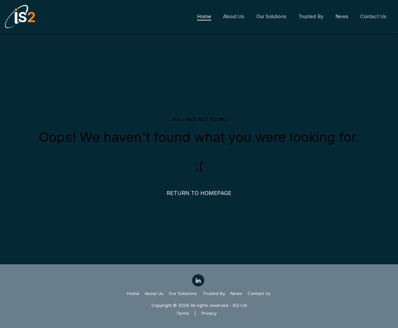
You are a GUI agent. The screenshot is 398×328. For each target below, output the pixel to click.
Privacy (208, 313)
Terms (182, 313)
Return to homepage (199, 193)
